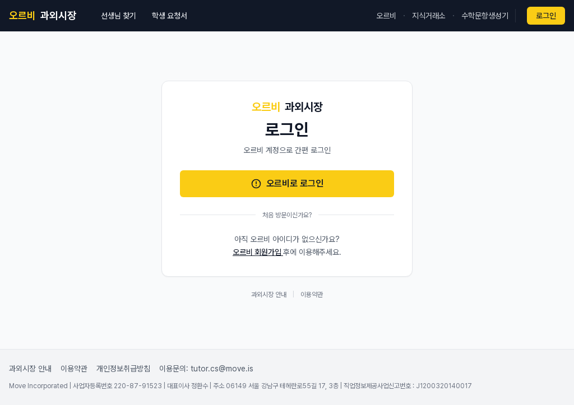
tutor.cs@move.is (222, 368)
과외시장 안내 (268, 295)
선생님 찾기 (118, 15)
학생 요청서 (169, 15)
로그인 (546, 15)
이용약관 (311, 295)
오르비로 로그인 (287, 183)
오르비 (386, 15)
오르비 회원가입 (258, 252)
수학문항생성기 (484, 15)
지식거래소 (429, 15)
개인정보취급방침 (123, 368)
